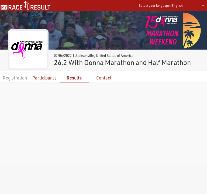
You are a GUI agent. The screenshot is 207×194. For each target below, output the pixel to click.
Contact (104, 78)
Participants (44, 78)
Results (74, 78)
